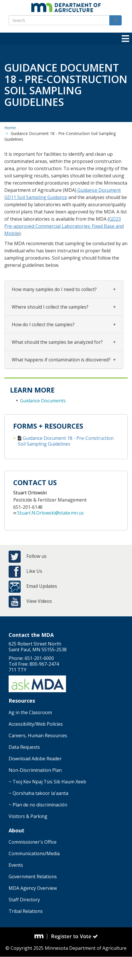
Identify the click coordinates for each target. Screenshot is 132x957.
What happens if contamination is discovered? (61, 359)
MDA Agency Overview (33, 888)
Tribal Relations (26, 911)
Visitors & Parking (28, 816)
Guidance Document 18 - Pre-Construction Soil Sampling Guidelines (66, 441)
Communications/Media (34, 853)
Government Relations (33, 876)
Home (10, 127)
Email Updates (41, 586)
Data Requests (24, 747)
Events (16, 865)
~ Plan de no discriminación (38, 805)
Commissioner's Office (33, 842)
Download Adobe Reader (35, 758)
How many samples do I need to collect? (54, 289)
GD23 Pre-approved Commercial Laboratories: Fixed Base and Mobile (64, 226)
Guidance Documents (43, 400)
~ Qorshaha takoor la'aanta (38, 793)
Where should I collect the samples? (50, 307)
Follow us (36, 556)
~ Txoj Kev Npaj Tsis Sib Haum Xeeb (47, 781)
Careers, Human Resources (38, 735)
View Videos (39, 601)
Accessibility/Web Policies (36, 724)
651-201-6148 (27, 507)
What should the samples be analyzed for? (57, 342)
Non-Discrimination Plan (35, 770)
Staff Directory (24, 899)
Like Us (34, 571)
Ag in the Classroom (30, 712)
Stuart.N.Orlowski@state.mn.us (50, 513)
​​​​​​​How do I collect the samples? (43, 324)
